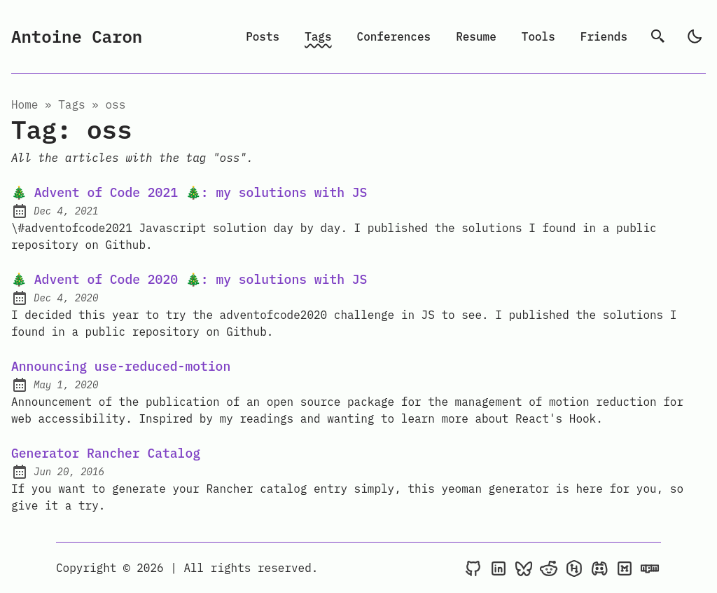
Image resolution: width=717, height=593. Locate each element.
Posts (262, 36)
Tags (318, 36)
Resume (476, 36)
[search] (658, 36)
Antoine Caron (76, 36)
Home (24, 104)
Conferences (394, 36)
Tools (538, 36)
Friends (603, 36)
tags (71, 104)
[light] (694, 36)
